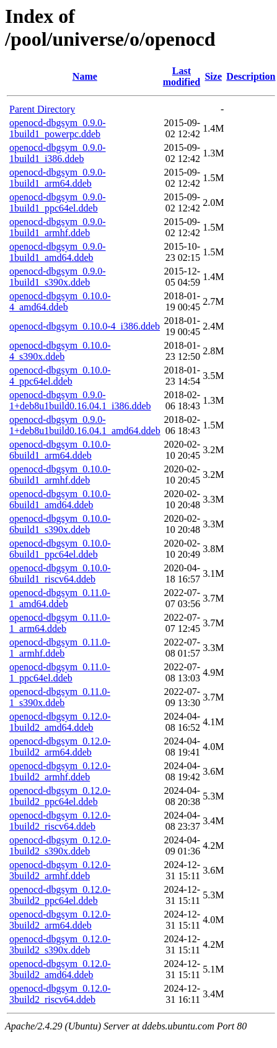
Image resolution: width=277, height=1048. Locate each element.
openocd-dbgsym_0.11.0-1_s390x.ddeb (59, 697)
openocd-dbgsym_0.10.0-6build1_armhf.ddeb (60, 474)
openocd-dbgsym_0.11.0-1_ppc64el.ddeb (59, 672)
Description (250, 76)
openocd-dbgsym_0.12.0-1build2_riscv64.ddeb (60, 821)
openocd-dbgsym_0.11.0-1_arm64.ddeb (59, 623)
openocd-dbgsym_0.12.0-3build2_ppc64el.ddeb (60, 895)
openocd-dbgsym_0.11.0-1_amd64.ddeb (59, 598)
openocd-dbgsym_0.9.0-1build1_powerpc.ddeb (57, 128)
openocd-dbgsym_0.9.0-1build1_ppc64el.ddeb (57, 202)
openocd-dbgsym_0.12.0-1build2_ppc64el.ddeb (60, 796)
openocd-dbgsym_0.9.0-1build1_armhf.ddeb (57, 227)
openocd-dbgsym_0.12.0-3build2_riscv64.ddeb (60, 994)
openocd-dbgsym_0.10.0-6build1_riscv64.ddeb (60, 573)
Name (85, 76)
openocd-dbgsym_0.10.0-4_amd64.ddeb (60, 301)
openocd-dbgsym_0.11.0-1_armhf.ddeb (59, 647)
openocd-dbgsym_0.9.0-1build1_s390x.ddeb (57, 277)
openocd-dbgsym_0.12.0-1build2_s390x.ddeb (60, 845)
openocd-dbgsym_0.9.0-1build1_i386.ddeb (57, 153)
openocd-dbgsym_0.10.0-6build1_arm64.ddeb (60, 450)
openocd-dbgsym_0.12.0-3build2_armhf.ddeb (60, 870)
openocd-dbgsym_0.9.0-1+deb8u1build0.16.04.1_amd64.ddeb (84, 425)
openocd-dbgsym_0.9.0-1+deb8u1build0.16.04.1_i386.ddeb (80, 400)
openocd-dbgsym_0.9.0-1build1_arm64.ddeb (57, 178)
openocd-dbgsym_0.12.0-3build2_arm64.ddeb (60, 920)
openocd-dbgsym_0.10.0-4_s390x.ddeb (60, 351)
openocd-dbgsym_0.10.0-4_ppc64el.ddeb (60, 375)
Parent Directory (42, 109)
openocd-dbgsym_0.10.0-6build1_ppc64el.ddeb (60, 549)
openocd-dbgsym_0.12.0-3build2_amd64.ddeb (60, 969)
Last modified (181, 76)
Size (213, 76)
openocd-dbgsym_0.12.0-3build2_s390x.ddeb (60, 944)
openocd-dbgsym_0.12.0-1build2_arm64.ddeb (60, 746)
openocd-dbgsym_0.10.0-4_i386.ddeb (84, 326)
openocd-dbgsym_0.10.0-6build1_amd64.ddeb (60, 499)
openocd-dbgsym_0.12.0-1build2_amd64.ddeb (60, 722)
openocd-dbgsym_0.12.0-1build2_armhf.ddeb (60, 771)
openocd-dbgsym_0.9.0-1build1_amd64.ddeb (57, 252)
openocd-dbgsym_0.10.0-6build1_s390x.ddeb (60, 524)
